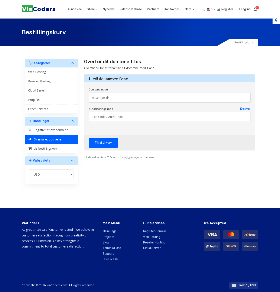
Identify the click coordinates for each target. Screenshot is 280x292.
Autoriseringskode (170, 109)
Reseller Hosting (39, 81)
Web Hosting (37, 72)
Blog (106, 242)
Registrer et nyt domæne (48, 130)
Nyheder (113, 9)
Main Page (110, 231)
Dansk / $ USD (244, 285)
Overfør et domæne (44, 139)
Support (108, 254)
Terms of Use (112, 248)
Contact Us (110, 259)
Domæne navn (98, 89)
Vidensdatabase (135, 9)
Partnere (158, 9)
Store (96, 9)
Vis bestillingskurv (43, 148)
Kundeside (80, 9)
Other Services (38, 109)
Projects (34, 100)
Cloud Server (37, 90)
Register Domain (154, 231)
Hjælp (245, 108)
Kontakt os (177, 9)
